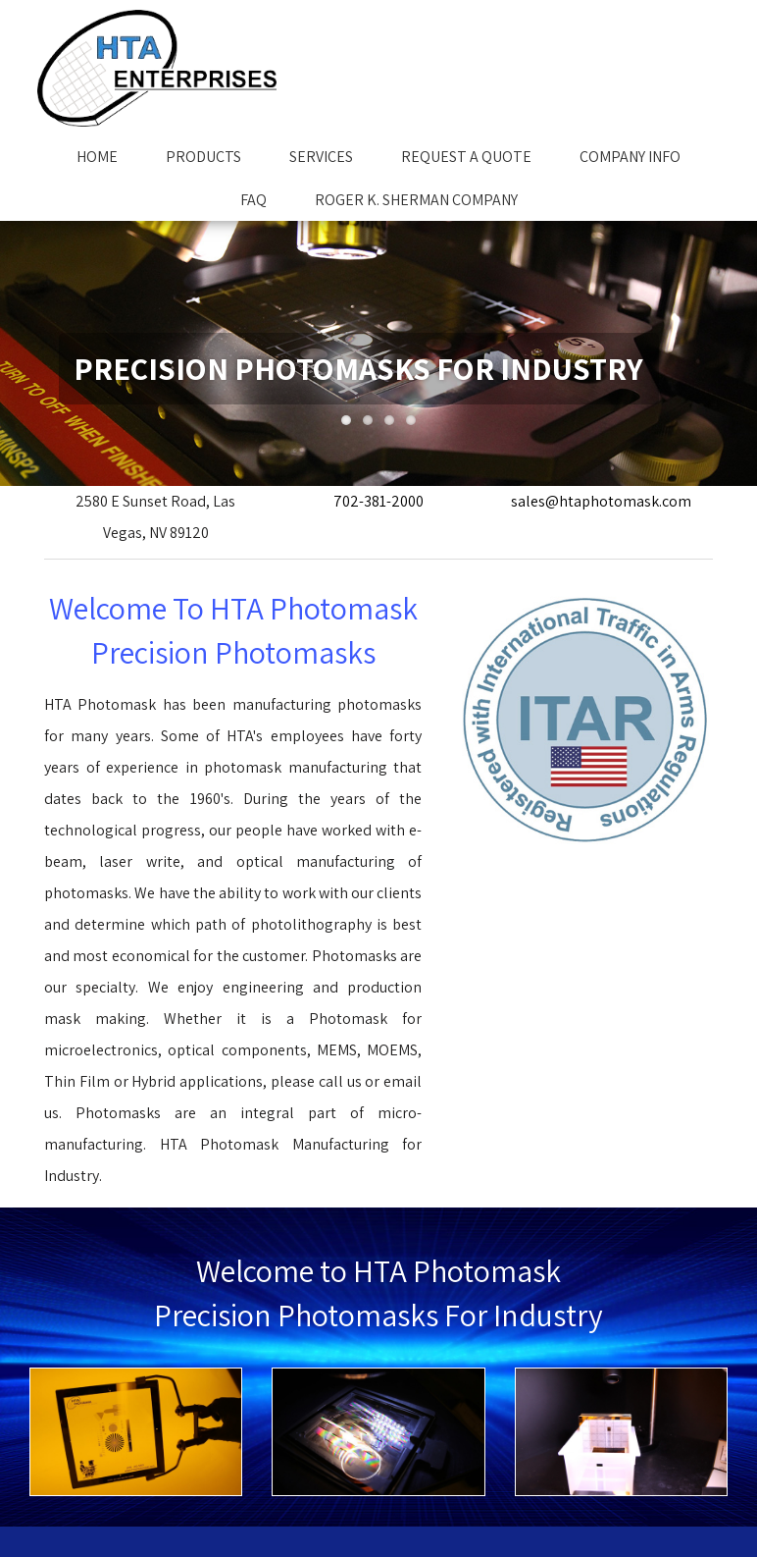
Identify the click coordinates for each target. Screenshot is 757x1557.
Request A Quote (466, 156)
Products (203, 156)
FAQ (253, 199)
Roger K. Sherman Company (416, 199)
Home (97, 156)
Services (321, 156)
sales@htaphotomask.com (601, 501)
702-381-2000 (378, 501)
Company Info (630, 156)
